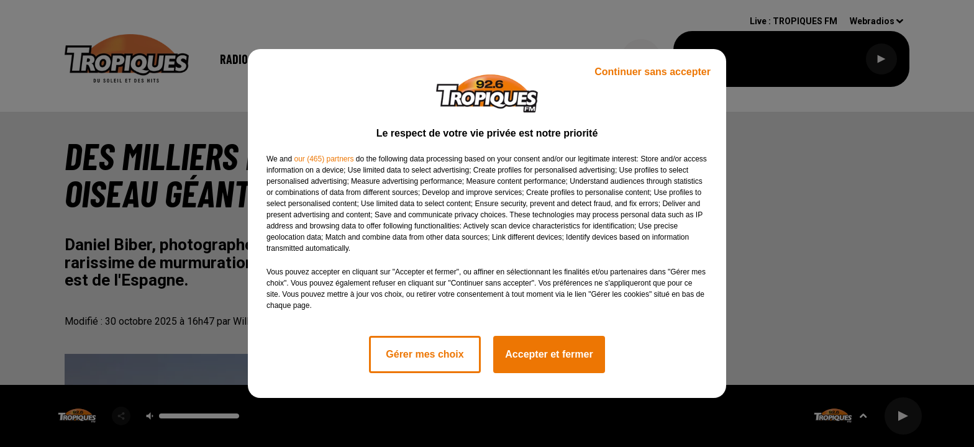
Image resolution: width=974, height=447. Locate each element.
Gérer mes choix (424, 354)
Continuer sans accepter (652, 71)
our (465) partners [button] (323, 159)
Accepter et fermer (549, 354)
